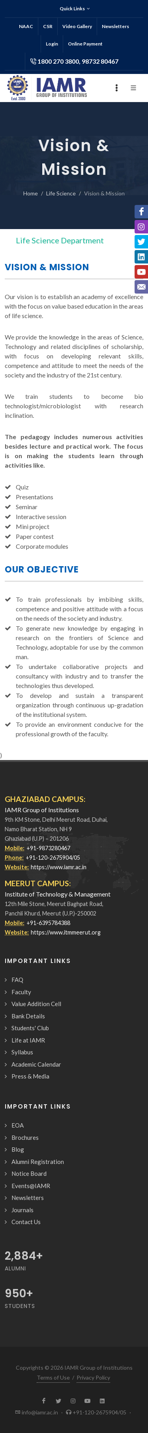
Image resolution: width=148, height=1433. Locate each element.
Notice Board (29, 1173)
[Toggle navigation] (121, 240)
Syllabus (22, 1052)
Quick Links (75, 9)
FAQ (17, 979)
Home (30, 193)
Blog (17, 1149)
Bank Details (28, 1016)
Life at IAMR (28, 1040)
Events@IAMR (30, 1185)
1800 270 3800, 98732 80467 (74, 61)
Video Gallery (77, 26)
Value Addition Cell (36, 1003)
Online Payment (85, 44)
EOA (17, 1125)
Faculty (21, 991)
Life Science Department (60, 240)
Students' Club (30, 1027)
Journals (22, 1209)
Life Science (61, 193)
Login (52, 44)
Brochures (25, 1137)
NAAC (26, 26)
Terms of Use (53, 1377)
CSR (47, 26)
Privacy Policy (93, 1377)
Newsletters (115, 26)
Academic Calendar (36, 1064)
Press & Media (30, 1076)
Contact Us (26, 1221)
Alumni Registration (37, 1161)
